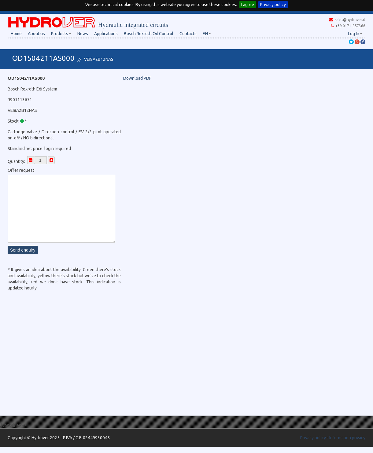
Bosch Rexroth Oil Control (148, 33)
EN (207, 33)
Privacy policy (273, 4)
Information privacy (347, 437)
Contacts (188, 33)
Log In (355, 33)
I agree (247, 4)
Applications (106, 33)
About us (36, 33)
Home (16, 33)
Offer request (21, 170)
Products (61, 33)
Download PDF (137, 78)
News (82, 33)
